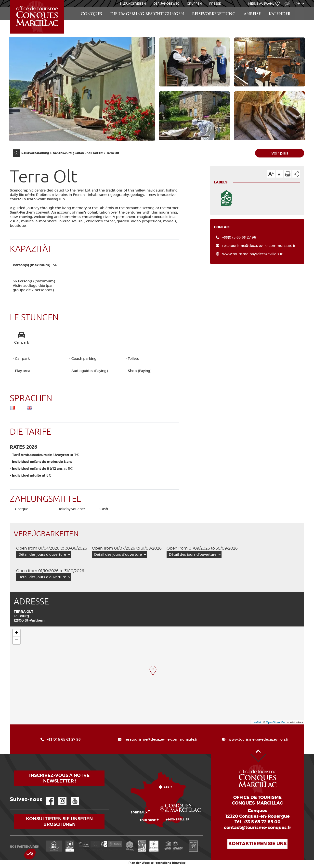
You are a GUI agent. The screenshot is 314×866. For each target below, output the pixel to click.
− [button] (16, 640)
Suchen (299, 7)
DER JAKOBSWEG (166, 3)
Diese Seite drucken (287, 174)
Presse (215, 3)
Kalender (279, 14)
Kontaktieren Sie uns (257, 844)
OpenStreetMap (276, 722)
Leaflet (256, 722)
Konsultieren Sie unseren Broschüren (59, 821)
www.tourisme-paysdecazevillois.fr (252, 254)
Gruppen (194, 3)
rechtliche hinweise (170, 863)
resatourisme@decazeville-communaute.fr (259, 245)
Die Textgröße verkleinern (279, 174)
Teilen (296, 174)
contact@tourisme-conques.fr (257, 827)
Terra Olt (112, 153)
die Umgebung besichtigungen (147, 14)
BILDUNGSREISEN (132, 3)
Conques (91, 14)
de (297, 3)
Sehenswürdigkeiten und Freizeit (78, 153)
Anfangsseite (14, 149)
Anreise (252, 14)
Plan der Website (141, 863)
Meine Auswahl (261, 3)
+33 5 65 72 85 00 (262, 822)
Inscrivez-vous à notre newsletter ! (59, 778)
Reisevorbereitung (214, 14)
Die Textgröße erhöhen (271, 174)
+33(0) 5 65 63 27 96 (239, 237)
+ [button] (16, 633)
